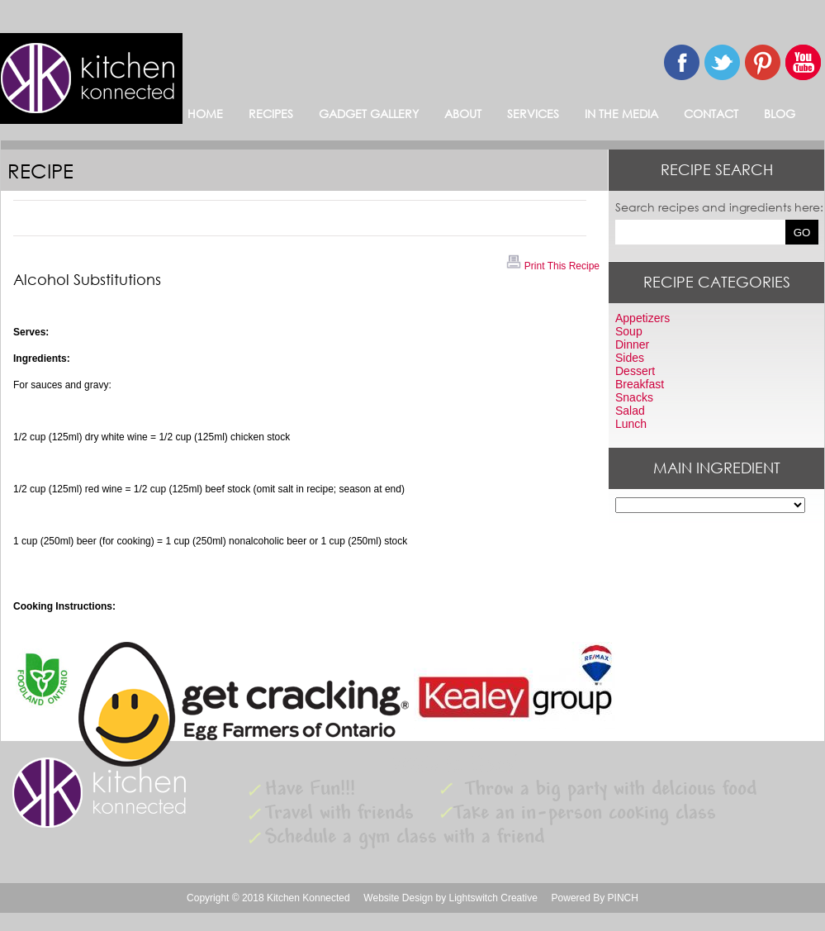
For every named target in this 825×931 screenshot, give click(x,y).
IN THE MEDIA (621, 113)
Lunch (631, 423)
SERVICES (533, 113)
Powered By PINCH (595, 898)
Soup (628, 331)
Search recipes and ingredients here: (719, 207)
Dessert (635, 371)
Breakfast (639, 384)
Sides (629, 357)
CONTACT (711, 113)
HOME (205, 113)
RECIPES (271, 113)
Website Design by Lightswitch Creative (450, 898)
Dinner (632, 344)
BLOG (779, 113)
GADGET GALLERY (369, 113)
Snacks (634, 397)
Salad (630, 410)
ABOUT (462, 113)
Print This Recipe (552, 266)
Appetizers (642, 318)
